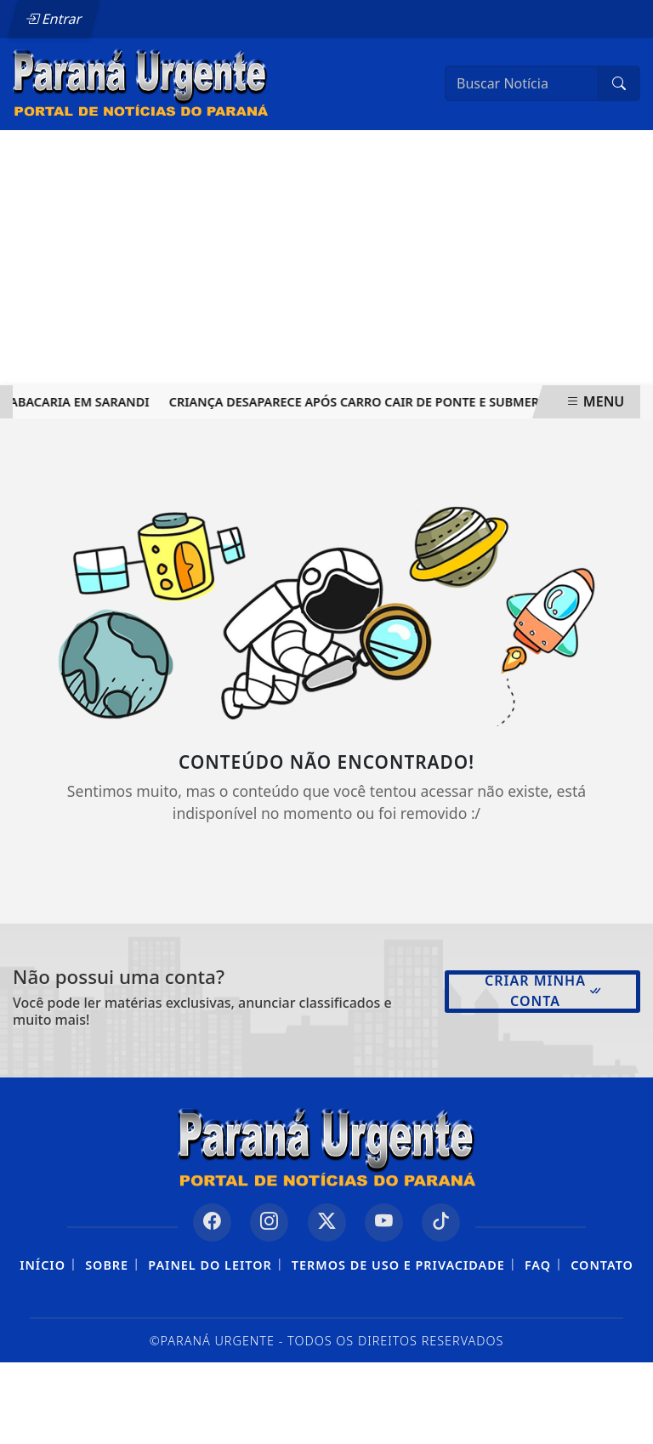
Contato (602, 1265)
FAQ (538, 1265)
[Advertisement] (326, 258)
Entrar (53, 18)
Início (42, 1265)
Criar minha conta (544, 990)
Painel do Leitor (209, 1265)
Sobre (106, 1265)
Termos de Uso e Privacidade (398, 1265)
